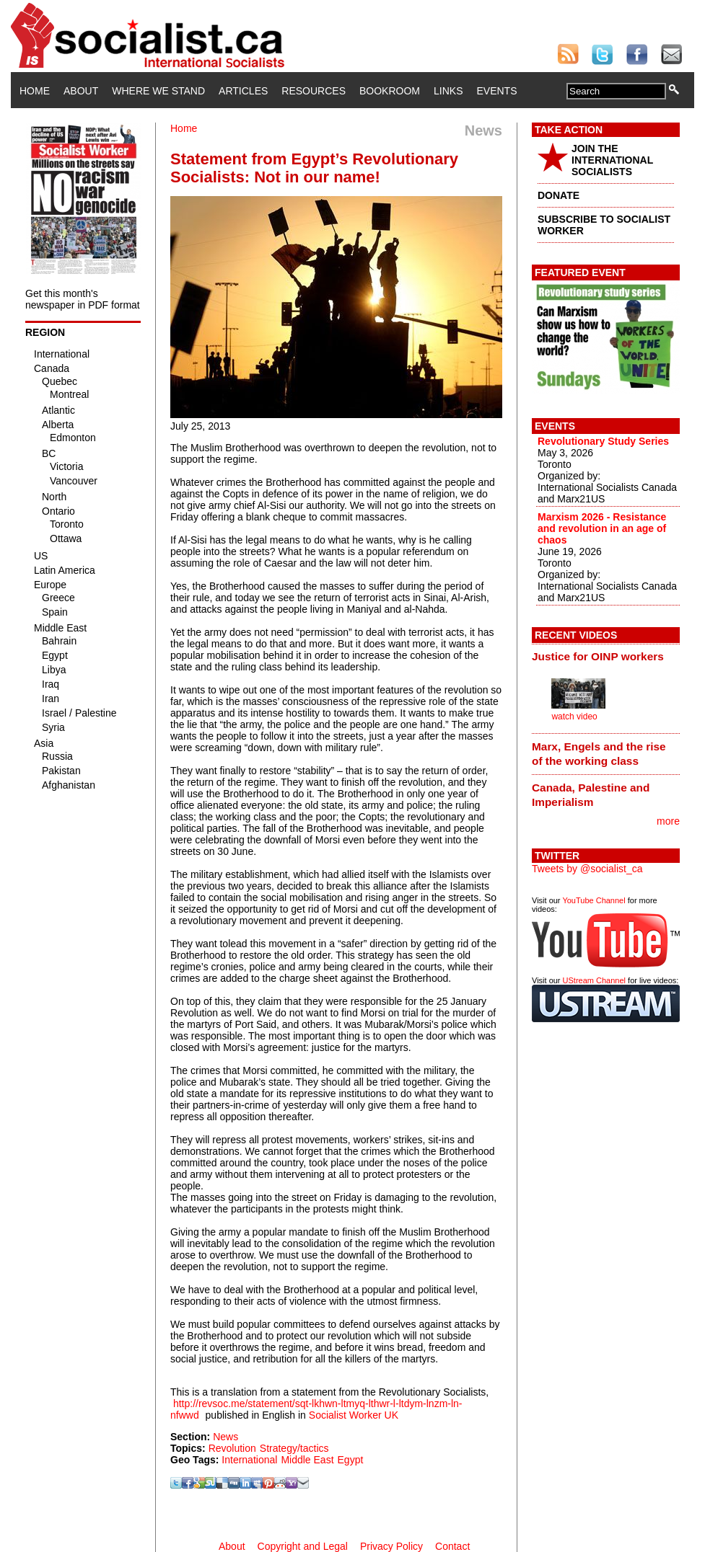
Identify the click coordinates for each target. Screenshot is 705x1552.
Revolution (232, 1448)
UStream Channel (594, 980)
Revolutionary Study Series (603, 441)
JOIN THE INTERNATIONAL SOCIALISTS (612, 160)
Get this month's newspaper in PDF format (82, 299)
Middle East (307, 1459)
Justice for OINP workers (598, 656)
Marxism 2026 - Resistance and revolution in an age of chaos (602, 528)
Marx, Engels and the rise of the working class (599, 753)
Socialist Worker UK (353, 1415)
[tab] (606, 657)
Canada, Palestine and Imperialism (590, 794)
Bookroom (389, 91)
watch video (574, 716)
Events (496, 91)
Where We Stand (158, 91)
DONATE (558, 195)
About (81, 91)
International (249, 1459)
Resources (313, 91)
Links (448, 91)
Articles (243, 91)
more (668, 821)
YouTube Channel (593, 900)
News (225, 1436)
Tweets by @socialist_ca (587, 868)
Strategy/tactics (294, 1448)
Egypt (351, 1459)
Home (34, 91)
